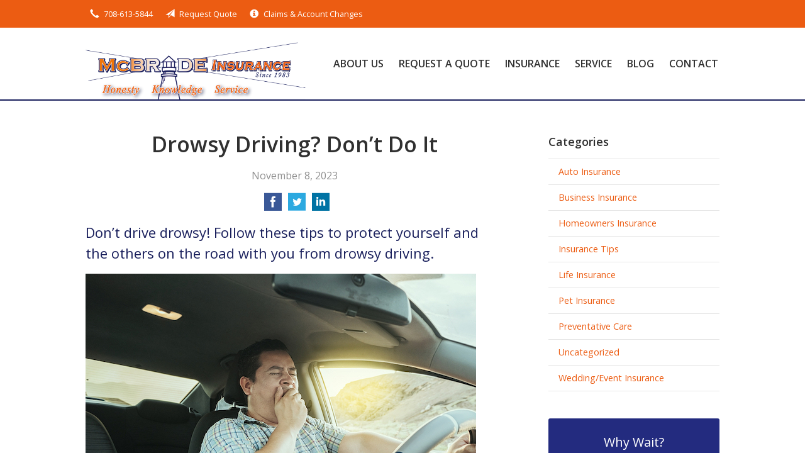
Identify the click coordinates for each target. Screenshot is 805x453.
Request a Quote (444, 63)
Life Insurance (587, 275)
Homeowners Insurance (607, 223)
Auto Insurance (589, 171)
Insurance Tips (588, 249)
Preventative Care (595, 326)
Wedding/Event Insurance (611, 378)
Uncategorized (588, 352)
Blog (640, 63)
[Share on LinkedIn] (321, 206)
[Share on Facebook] (273, 206)
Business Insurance (597, 197)
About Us (358, 63)
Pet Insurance (586, 300)
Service (593, 63)
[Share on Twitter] (297, 206)
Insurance (532, 63)
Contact (693, 63)
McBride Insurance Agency (196, 63)
